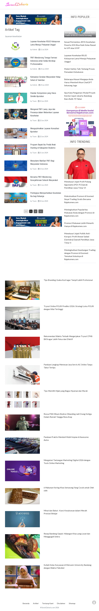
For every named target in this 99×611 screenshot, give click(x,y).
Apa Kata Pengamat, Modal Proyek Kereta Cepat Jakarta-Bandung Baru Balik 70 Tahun (79, 95)
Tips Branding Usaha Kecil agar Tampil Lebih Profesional (68, 280)
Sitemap (72, 603)
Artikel (35, 603)
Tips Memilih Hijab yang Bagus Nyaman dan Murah (66, 391)
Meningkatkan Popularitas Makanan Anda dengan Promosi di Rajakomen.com (79, 212)
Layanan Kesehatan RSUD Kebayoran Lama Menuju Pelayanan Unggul (80, 58)
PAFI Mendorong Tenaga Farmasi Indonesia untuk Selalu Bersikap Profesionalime (43, 60)
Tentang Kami (47, 603)
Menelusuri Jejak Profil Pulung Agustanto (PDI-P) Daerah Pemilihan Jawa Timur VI (77, 184)
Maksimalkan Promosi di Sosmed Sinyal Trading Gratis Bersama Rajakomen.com (79, 199)
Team (34, 101)
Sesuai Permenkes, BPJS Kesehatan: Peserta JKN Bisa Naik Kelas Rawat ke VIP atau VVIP (80, 45)
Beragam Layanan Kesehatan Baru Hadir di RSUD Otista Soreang (80, 33)
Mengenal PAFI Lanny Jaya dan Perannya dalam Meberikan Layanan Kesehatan (44, 112)
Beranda (26, 603)
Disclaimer (61, 603)
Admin (34, 49)
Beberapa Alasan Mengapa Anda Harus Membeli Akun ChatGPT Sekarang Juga (78, 82)
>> (41, 211)
